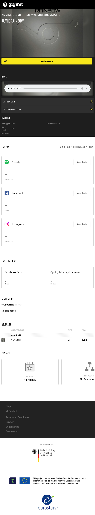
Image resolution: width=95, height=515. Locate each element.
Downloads (12, 431)
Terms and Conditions (17, 417)
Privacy (10, 422)
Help (8, 406)
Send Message (47, 61)
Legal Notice (12, 426)
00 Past (18, 305)
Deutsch (13, 411)
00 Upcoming (7, 305)
